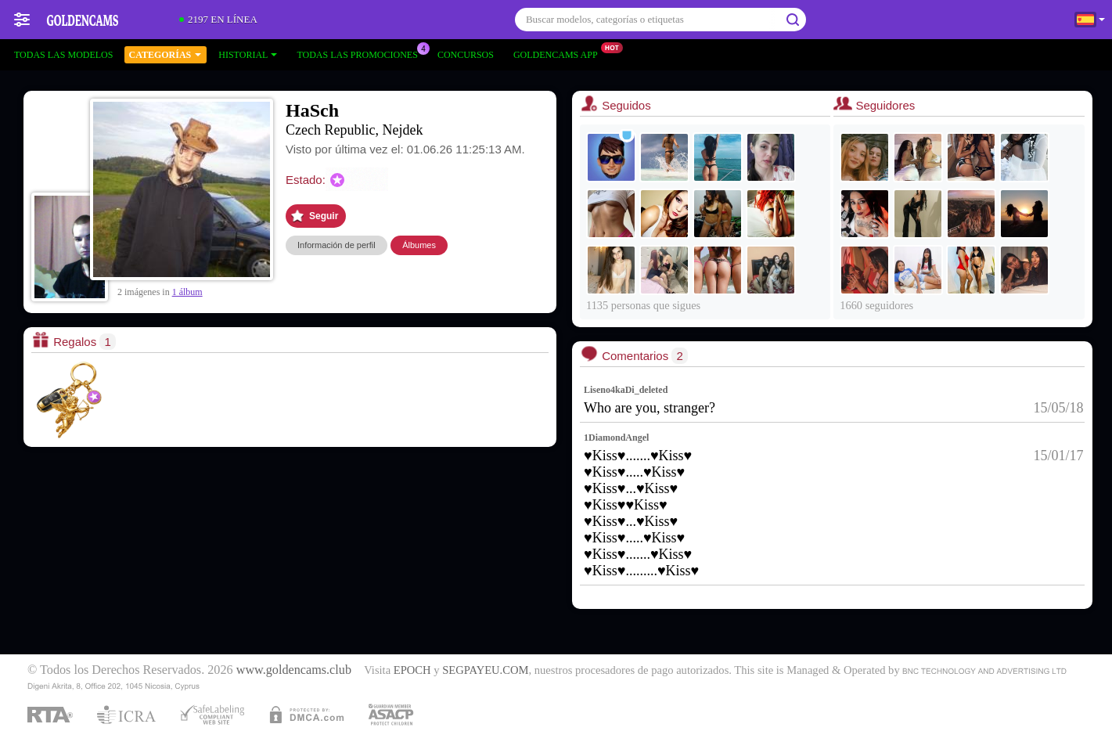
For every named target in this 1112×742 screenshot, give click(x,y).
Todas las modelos (63, 54)
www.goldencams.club (293, 670)
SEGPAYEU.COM (485, 670)
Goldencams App (559, 53)
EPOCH (412, 670)
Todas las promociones (361, 53)
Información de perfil (336, 245)
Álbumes (419, 245)
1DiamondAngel (616, 437)
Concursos (465, 54)
